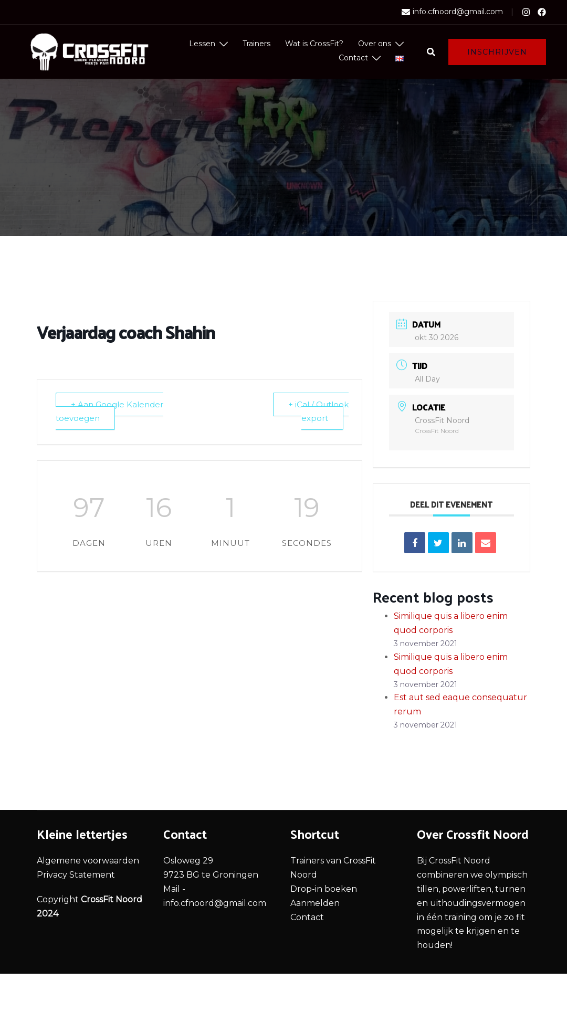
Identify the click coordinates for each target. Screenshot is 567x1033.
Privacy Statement (76, 875)
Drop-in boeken (323, 889)
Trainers (256, 43)
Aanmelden (315, 903)
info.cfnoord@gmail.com (452, 12)
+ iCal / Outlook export (318, 411)
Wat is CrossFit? (314, 43)
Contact (353, 57)
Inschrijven (497, 52)
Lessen (202, 43)
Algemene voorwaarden (88, 861)
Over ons (374, 43)
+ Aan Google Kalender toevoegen (109, 411)
